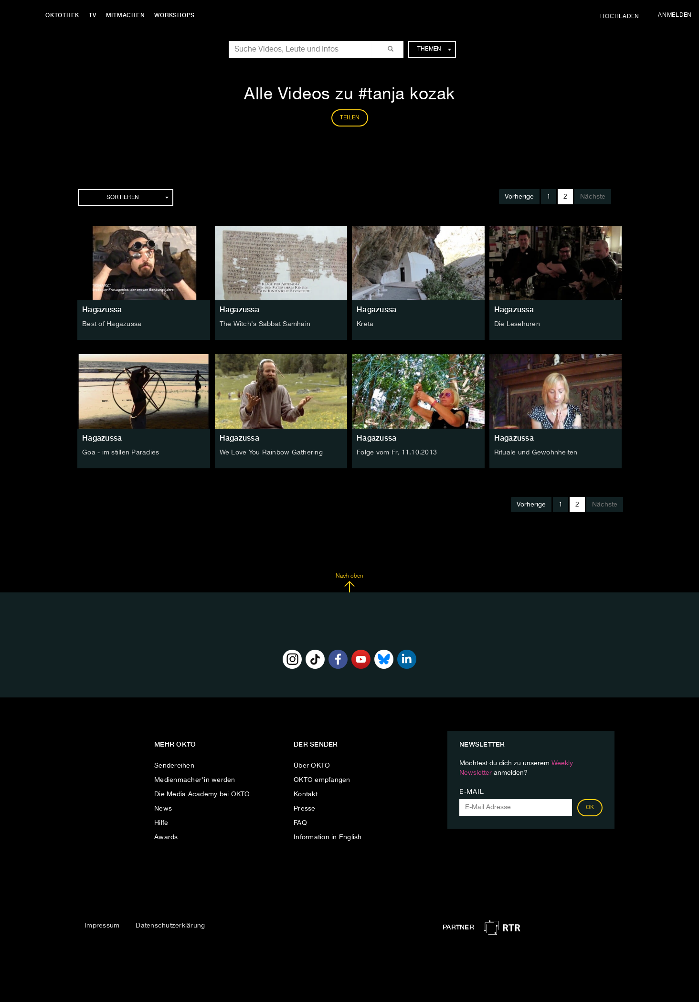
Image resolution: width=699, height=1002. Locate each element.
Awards (166, 837)
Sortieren (137, 197)
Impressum (102, 925)
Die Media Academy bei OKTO (202, 794)
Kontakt (306, 794)
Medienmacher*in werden (194, 780)
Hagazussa (102, 309)
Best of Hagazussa (111, 324)
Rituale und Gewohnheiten (536, 452)
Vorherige (519, 196)
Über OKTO (312, 765)
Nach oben (349, 582)
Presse (305, 808)
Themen (434, 49)
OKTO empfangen (322, 780)
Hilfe (161, 823)
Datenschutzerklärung (170, 925)
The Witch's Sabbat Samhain (265, 324)
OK (590, 808)
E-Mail (471, 792)
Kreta (365, 324)
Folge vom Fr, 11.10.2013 (397, 452)
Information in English (328, 837)
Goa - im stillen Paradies (120, 452)
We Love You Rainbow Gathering (271, 452)
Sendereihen (174, 765)
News (163, 808)
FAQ (300, 823)
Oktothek (62, 15)
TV (92, 15)
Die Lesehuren (517, 324)
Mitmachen (125, 15)
